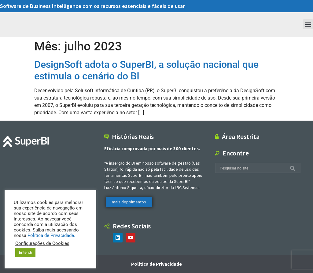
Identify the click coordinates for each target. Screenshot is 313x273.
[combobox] (252, 168)
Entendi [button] (25, 252)
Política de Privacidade (156, 264)
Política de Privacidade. (51, 235)
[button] (308, 24)
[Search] (293, 168)
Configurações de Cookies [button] (42, 243)
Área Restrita (241, 136)
